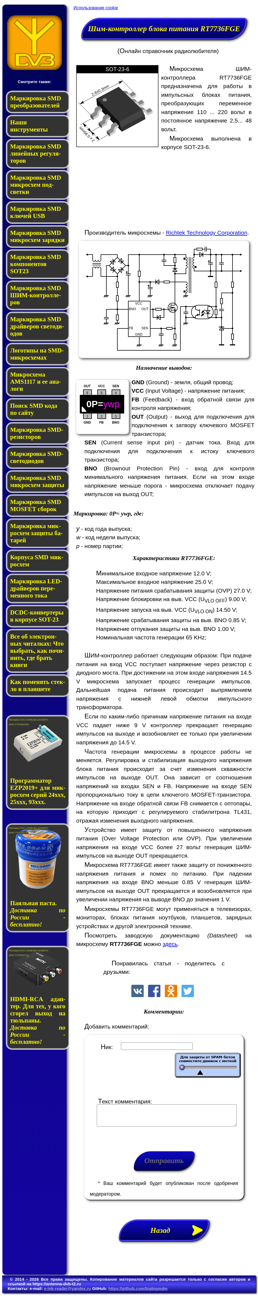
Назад (180, 1234)
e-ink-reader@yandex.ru (67, 1292)
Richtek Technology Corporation (206, 232)
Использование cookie (95, 7)
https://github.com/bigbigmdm (138, 1292)
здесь (170, 944)
